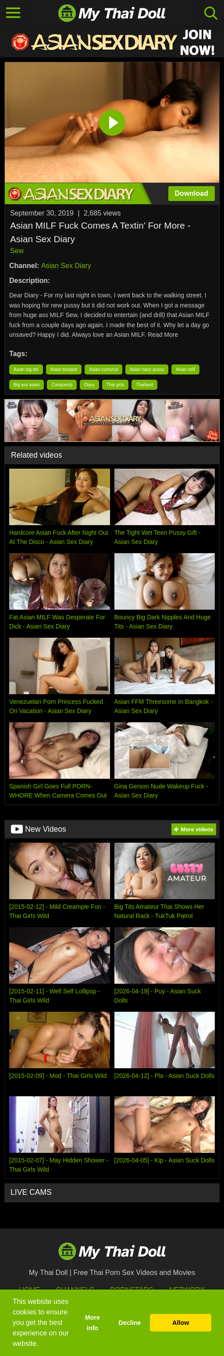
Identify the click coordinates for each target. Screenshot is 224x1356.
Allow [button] (180, 1322)
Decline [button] (129, 1322)
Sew (17, 250)
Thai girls (115, 384)
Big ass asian (26, 384)
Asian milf (185, 369)
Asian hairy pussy (147, 369)
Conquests (61, 384)
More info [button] (92, 1322)
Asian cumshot (103, 369)
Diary (89, 384)
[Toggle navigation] (13, 13)
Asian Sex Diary (66, 265)
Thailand (144, 384)
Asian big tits (26, 369)
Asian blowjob (64, 369)
